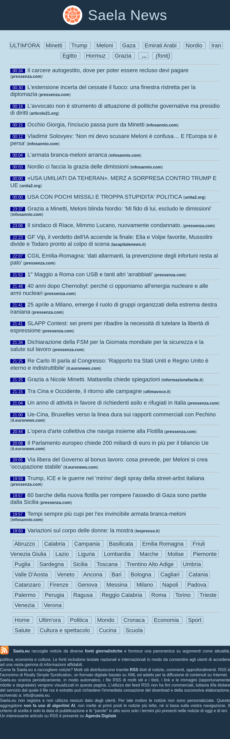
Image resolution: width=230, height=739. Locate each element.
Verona (52, 605)
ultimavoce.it (156, 391)
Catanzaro (28, 585)
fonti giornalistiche (103, 651)
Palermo (26, 595)
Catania (198, 574)
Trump (80, 45)
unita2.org (30, 186)
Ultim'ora (50, 620)
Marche (150, 554)
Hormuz (96, 55)
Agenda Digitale (100, 716)
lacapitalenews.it (128, 244)
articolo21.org (44, 113)
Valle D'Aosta (32, 574)
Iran (216, 45)
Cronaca (135, 620)
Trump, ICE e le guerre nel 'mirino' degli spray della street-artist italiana (115, 478)
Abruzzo (25, 544)
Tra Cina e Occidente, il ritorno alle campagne (84, 391)
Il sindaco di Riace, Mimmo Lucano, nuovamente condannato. (104, 225)
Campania (88, 544)
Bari (117, 574)
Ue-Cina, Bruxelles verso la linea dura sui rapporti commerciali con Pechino (121, 414)
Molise (176, 554)
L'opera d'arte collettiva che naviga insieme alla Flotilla (95, 431)
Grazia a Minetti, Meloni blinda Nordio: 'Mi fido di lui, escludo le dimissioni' (119, 208)
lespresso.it (147, 531)
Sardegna (52, 564)
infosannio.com (162, 125)
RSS (134, 670)
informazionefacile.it (182, 380)
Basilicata (121, 544)
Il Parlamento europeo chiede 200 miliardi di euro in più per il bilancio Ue (118, 443)
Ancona (94, 574)
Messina (118, 585)
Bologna (141, 574)
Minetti (54, 45)
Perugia (55, 595)
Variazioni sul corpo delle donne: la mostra (80, 530)
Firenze (60, 585)
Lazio (63, 554)
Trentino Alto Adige (151, 564)
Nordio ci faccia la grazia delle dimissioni (78, 166)
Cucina (108, 630)
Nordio (194, 45)
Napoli (171, 585)
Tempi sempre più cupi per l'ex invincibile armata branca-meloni (106, 514)
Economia (167, 620)
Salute (23, 630)
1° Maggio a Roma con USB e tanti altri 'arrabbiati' (90, 274)
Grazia (123, 55)
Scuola (134, 630)
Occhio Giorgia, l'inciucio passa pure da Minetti (86, 124)
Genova (88, 585)
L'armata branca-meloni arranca (67, 155)
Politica (79, 620)
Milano (145, 585)
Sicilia (81, 564)
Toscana (108, 564)
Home (23, 620)
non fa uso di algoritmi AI (49, 705)
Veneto (66, 574)
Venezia (25, 605)
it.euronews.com (83, 368)
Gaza (130, 45)
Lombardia (118, 554)
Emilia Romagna (164, 544)
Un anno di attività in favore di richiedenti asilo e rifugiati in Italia (106, 402)
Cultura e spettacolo (65, 630)
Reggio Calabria (122, 595)
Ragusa (84, 595)
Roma (159, 595)
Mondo (107, 620)
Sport (194, 620)
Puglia (23, 564)
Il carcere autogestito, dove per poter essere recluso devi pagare (108, 70)
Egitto (70, 55)
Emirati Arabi (161, 45)
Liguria (87, 554)
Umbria (192, 564)
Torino (184, 595)
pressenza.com (26, 76)
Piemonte (204, 554)
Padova (197, 585)
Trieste (208, 595)
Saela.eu (21, 651)
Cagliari (171, 574)
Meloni (105, 45)
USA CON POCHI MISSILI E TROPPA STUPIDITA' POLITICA (104, 197)
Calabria (55, 544)
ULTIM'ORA (25, 45)
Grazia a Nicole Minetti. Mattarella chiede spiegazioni (93, 379)
